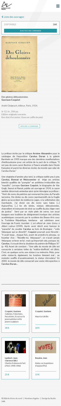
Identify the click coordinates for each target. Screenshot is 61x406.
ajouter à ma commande (30, 30)
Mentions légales (32, 398)
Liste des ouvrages (12, 16)
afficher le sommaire (29, 126)
